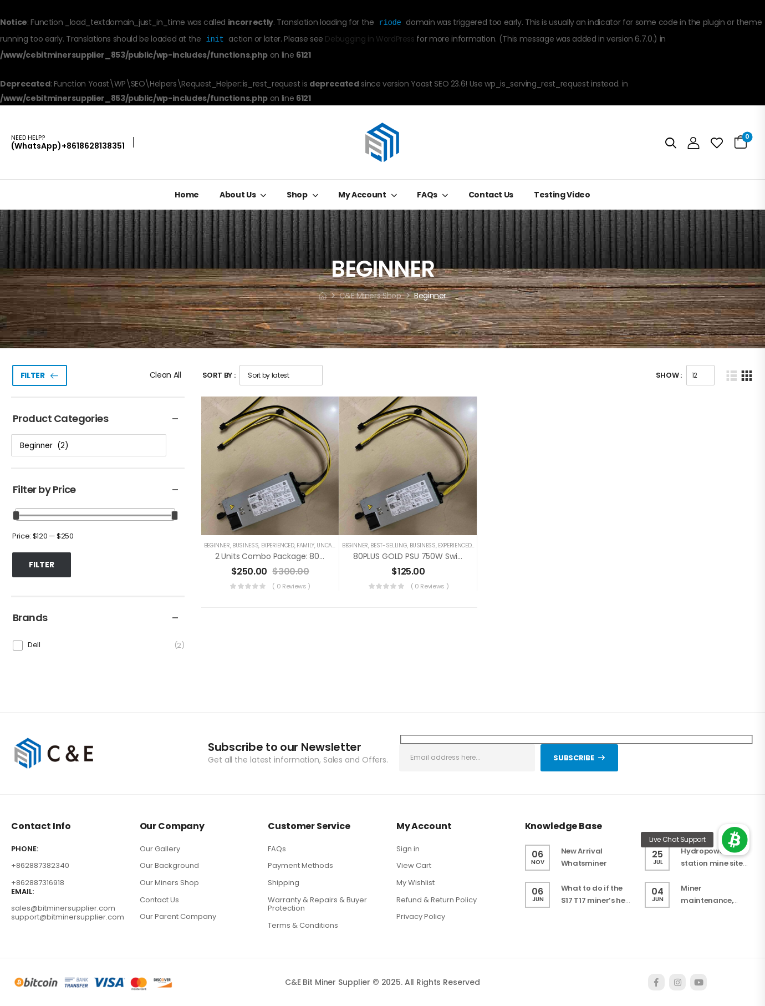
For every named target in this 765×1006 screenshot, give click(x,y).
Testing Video (562, 194)
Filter (33, 375)
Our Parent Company (178, 916)
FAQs (427, 194)
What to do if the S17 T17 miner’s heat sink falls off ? (597, 900)
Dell (34, 644)
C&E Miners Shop (370, 295)
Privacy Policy (420, 916)
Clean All (165, 374)
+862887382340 (40, 865)
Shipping (283, 882)
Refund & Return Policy (436, 900)
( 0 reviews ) (291, 586)
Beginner (217, 545)
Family (305, 545)
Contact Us (491, 194)
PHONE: (24, 849)
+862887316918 (37, 882)
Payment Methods (300, 865)
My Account (362, 194)
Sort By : (219, 375)
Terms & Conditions (303, 925)
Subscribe (573, 758)
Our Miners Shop (169, 882)
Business (245, 545)
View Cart (413, 865)
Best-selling (388, 545)
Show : (669, 375)
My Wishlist (415, 882)
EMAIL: (22, 891)
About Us (238, 194)
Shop (297, 194)
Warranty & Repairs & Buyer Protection (317, 904)
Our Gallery (160, 849)
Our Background (169, 865)
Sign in (408, 849)
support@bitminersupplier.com (67, 917)
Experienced (277, 545)
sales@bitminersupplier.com (63, 908)
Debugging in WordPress (369, 39)
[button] (733, 839)
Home (187, 194)
